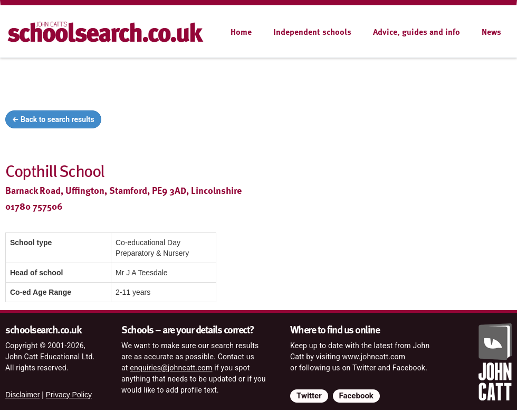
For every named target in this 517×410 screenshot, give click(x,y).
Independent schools (312, 31)
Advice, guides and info (416, 31)
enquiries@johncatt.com (171, 368)
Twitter (309, 395)
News (491, 31)
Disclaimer (22, 394)
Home (241, 31)
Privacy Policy (69, 394)
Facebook (356, 395)
